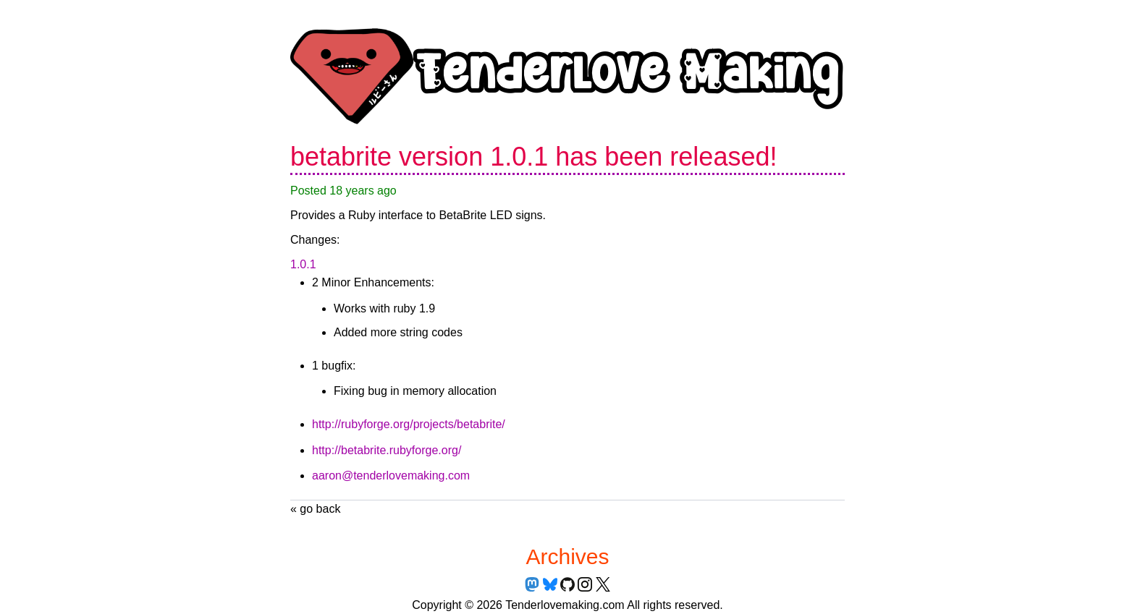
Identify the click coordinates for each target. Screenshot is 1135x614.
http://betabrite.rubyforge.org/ (386, 450)
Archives (567, 556)
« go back (315, 509)
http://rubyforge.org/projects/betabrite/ (408, 424)
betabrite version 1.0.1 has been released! (533, 156)
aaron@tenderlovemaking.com (391, 475)
